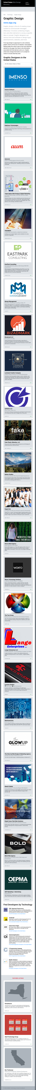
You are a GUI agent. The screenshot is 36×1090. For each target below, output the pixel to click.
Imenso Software (9, 89)
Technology (10, 14)
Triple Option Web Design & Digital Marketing (17, 193)
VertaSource (8, 1003)
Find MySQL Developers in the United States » (18, 968)
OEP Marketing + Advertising (13, 892)
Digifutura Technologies (11, 125)
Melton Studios (9, 474)
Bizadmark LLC (9, 337)
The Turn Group (9, 615)
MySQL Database (13, 960)
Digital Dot (8, 509)
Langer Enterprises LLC (11, 650)
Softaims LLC (8, 408)
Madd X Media (9, 786)
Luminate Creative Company (13, 373)
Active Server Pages (14, 925)
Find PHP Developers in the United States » (17, 913)
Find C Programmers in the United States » (17, 955)
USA (4, 14)
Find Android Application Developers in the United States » (20, 944)
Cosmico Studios (9, 684)
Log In (27, 2)
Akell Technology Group (11, 1037)
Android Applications (14, 935)
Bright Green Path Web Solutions (14, 821)
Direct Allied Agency (10, 543)
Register (27, 4)
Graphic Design (17, 14)
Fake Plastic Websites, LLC (12, 442)
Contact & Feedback (20, 1088)
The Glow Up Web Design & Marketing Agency (18, 754)
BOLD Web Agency (10, 856)
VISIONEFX (8, 230)
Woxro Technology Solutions (13, 579)
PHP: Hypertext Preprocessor (16, 908)
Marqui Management (11, 301)
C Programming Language (15, 948)
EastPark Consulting (10, 264)
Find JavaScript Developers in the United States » (18, 921)
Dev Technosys (9, 1070)
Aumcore (7, 159)
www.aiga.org (9, 22)
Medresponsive (9, 720)
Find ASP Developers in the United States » (17, 930)
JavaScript (11, 917)
